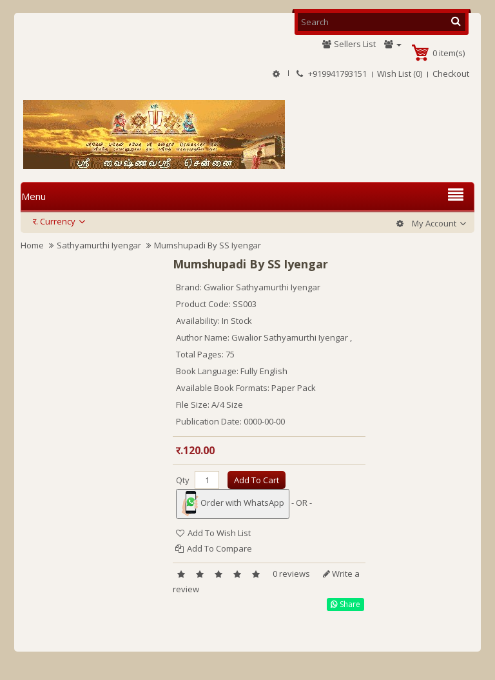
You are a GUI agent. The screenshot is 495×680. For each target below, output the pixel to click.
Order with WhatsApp (232, 504)
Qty (182, 480)
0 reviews (291, 573)
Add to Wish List (213, 533)
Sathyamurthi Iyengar (99, 245)
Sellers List (348, 44)
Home (32, 245)
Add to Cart (256, 480)
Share (345, 604)
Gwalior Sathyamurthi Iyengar (262, 287)
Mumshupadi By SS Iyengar (207, 245)
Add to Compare (213, 548)
